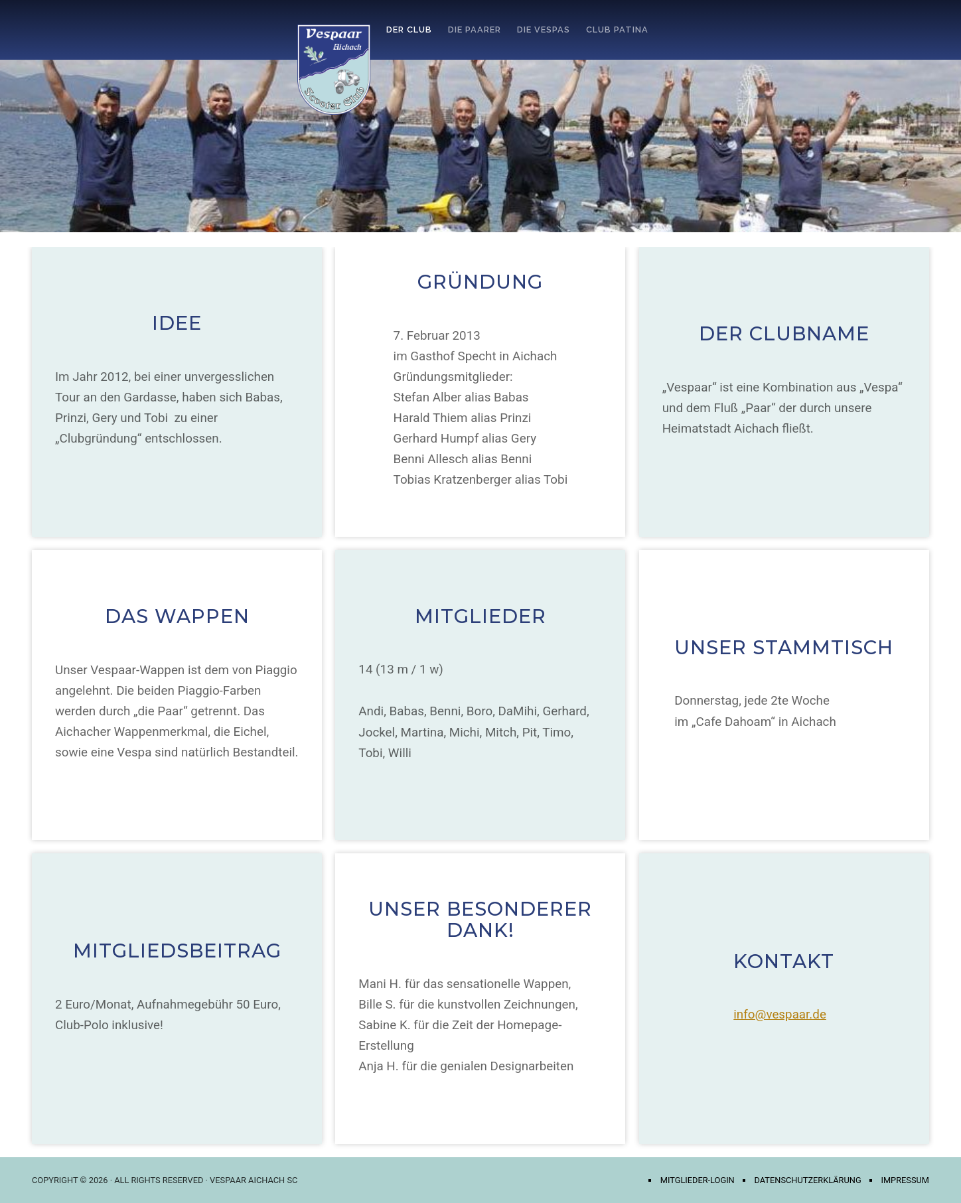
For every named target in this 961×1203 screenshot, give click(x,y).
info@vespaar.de (779, 1014)
